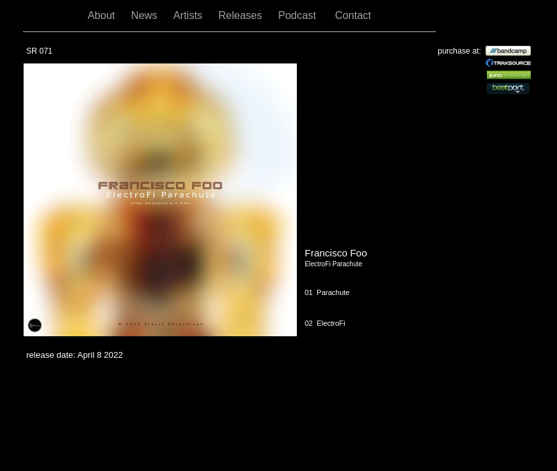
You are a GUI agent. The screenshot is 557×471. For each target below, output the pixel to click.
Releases (241, 15)
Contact (353, 15)
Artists (189, 15)
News (145, 15)
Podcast (300, 15)
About (103, 15)
